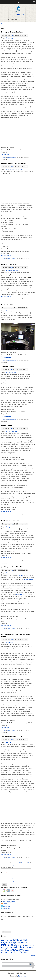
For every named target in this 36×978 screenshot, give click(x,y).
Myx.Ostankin (18, 15)
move (9, 948)
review (28, 948)
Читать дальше (6, 154)
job (6, 38)
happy (24, 942)
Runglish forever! (7, 425)
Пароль (4, 873)
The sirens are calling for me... (12, 736)
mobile (32, 945)
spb (2, 950)
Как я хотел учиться (9, 264)
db (5, 940)
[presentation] (14, 927)
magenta (13, 527)
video (24, 952)
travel (11, 952)
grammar (18, 942)
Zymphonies (22, 976)
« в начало (7, 862)
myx (11, 35)
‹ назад (13, 862)
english (10, 270)
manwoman (25, 945)
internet (5, 945)
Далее (33, 955)
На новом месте (7, 305)
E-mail (3, 919)
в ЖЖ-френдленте (8, 901)
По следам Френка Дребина (11, 32)
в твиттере (5, 906)
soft (32, 948)
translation (11, 431)
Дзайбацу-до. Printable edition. (12, 567)
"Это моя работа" (8, 366)
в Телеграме (6, 908)
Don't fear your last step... (10, 521)
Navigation (18, 2)
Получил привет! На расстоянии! (13, 163)
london (20, 945)
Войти (4, 157)
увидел (21, 575)
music (7, 742)
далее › (15, 865)
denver (9, 940)
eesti (25, 940)
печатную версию (22, 594)
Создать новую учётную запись (11, 878)
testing (26, 950)
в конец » (21, 865)
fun (9, 38)
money (17, 169)
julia (15, 945)
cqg (12, 38)
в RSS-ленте (6, 904)
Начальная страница (8, 24)
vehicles (18, 953)
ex (9, 942)
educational (16, 940)
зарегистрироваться (11, 157)
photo (9, 311)
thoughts (10, 372)
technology (11, 169)
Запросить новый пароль (9, 881)
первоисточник (28, 579)
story (17, 270)
